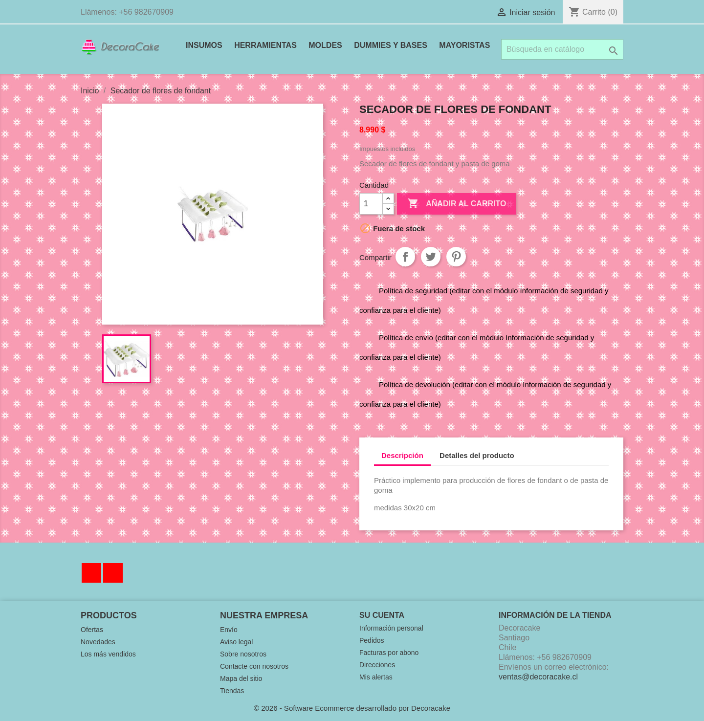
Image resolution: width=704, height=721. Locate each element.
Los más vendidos (108, 654)
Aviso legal (236, 642)
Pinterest (456, 256)
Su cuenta (381, 615)
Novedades (98, 642)
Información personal (391, 628)
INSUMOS (204, 45)
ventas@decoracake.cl (538, 677)
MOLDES (325, 45)
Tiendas (232, 691)
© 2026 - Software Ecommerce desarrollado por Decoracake (352, 708)
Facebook (91, 573)
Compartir (405, 256)
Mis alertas (376, 677)
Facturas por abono (388, 652)
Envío (229, 630)
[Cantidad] (371, 204)
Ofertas (92, 630)
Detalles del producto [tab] (477, 455)
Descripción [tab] (402, 455)
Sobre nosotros (243, 654)
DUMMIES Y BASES (390, 45)
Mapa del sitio (241, 678)
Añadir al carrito (456, 203)
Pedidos (371, 640)
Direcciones (377, 665)
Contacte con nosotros (254, 666)
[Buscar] (562, 49)
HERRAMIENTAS (265, 45)
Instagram (113, 573)
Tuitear (430, 256)
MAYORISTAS (464, 45)
